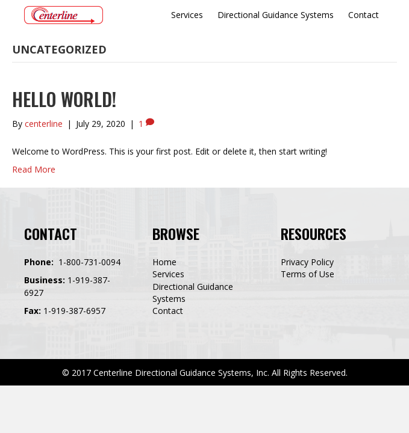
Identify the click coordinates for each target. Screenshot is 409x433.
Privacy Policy (307, 262)
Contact (167, 310)
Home (164, 262)
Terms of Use (307, 274)
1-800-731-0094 (89, 262)
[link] (187, 15)
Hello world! (64, 98)
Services (168, 274)
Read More (33, 169)
